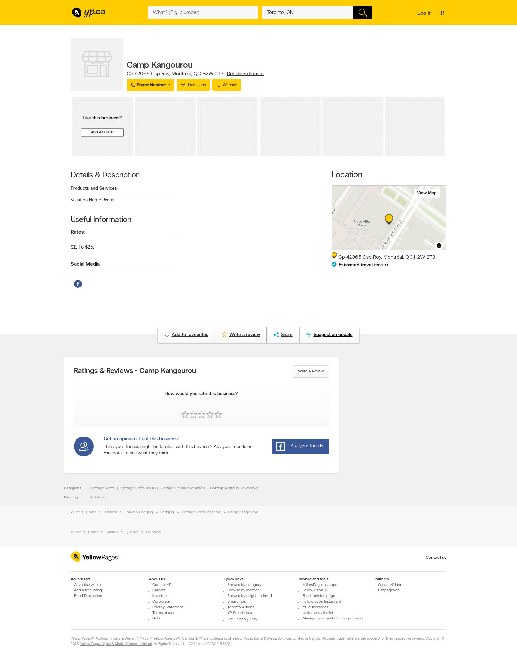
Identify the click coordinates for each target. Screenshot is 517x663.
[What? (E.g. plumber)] (203, 12)
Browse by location (243, 590)
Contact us (436, 558)
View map (427, 193)
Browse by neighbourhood (250, 596)
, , (195, 73)
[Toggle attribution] (439, 246)
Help (156, 618)
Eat (230, 619)
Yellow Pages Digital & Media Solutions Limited (268, 639)
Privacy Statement (167, 607)
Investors (159, 596)
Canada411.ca (389, 585)
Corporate (161, 602)
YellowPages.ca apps (320, 585)
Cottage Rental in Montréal (183, 488)
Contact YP (161, 585)
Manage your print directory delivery (333, 618)
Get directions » (245, 73)
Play (253, 619)
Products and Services (94, 188)
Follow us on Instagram (322, 602)
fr (442, 13)
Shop (241, 619)
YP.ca (144, 639)
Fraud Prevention (88, 596)
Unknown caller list (318, 613)
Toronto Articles (241, 607)
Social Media (85, 264)
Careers (158, 590)
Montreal (97, 497)
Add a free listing (88, 590)
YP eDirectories (315, 607)
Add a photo (102, 132)
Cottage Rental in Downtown (234, 488)
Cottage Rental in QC (138, 488)
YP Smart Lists (240, 613)
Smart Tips (237, 602)
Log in (424, 13)
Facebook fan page (319, 596)
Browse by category (244, 585)
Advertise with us (88, 585)
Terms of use (163, 613)
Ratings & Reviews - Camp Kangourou (135, 371)
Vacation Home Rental (92, 200)
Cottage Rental (102, 488)
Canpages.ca (388, 590)
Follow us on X (315, 590)
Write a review (311, 371)
